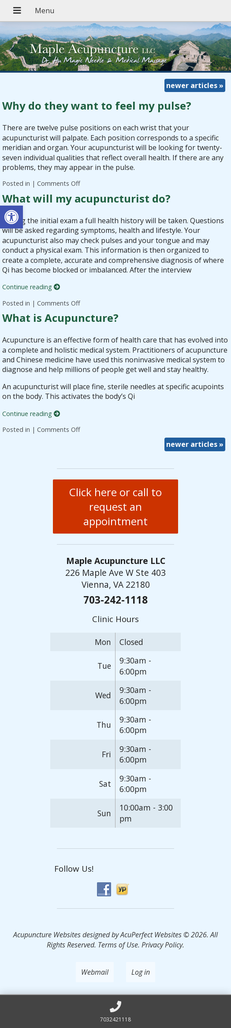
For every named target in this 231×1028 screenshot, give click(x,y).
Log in (140, 972)
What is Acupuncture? (60, 317)
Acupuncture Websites (47, 935)
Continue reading (31, 287)
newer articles (195, 85)
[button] (11, 217)
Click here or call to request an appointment (115, 506)
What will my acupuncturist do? (86, 198)
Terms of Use (118, 945)
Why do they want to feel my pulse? (96, 105)
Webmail (94, 972)
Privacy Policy (162, 945)
